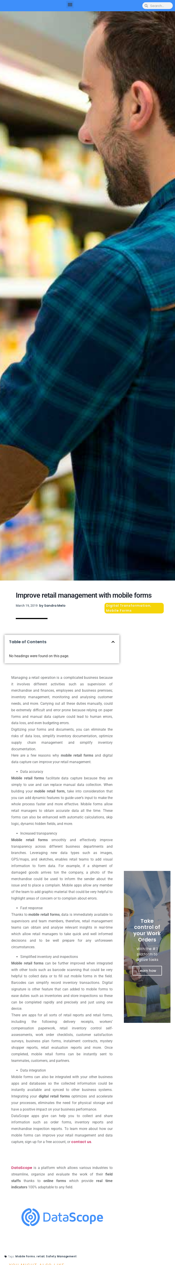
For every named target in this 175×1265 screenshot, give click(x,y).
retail (40, 1256)
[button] (70, 4)
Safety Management (61, 1256)
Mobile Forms (119, 610)
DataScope (21, 1167)
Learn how (147, 970)
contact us (81, 1141)
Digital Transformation (128, 605)
